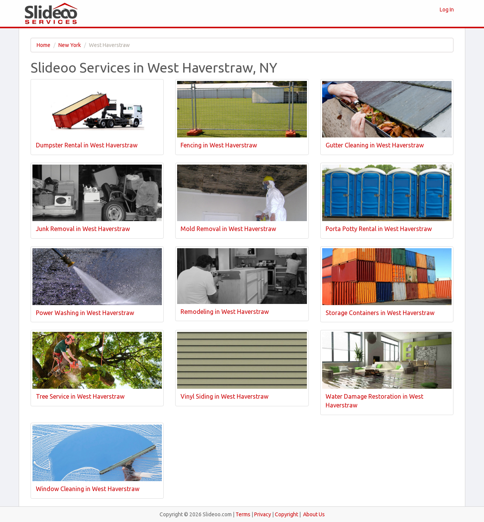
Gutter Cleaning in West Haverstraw (375, 145)
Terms (243, 514)
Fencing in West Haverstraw (219, 145)
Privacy (262, 514)
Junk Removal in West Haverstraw (83, 228)
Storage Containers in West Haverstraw (380, 312)
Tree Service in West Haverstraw (80, 396)
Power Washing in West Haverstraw (85, 312)
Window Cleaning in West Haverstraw (87, 488)
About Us (314, 514)
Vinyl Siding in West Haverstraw (224, 396)
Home (43, 45)
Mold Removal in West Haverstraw (228, 228)
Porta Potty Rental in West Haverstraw (379, 228)
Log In (447, 9)
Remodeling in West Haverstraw (225, 311)
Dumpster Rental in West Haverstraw (86, 145)
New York (69, 45)
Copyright (286, 514)
